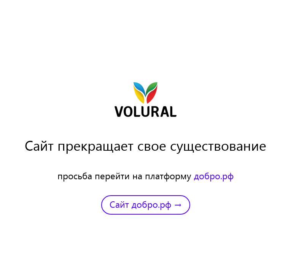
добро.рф (214, 175)
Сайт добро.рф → (146, 204)
